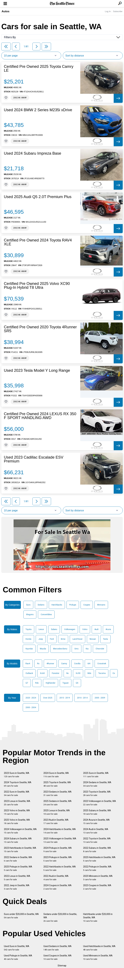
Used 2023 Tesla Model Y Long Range (37, 370)
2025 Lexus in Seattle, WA (56, 812)
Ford (52, 639)
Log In (108, 11)
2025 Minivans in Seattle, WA (98, 878)
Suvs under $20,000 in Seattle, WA (21, 916)
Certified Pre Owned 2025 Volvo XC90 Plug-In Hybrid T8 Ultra (37, 285)
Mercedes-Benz (60, 649)
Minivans (101, 605)
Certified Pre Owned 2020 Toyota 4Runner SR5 (40, 329)
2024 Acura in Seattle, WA (96, 822)
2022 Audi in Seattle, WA (55, 878)
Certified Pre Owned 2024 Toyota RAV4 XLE (38, 242)
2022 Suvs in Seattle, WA (16, 793)
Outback (29, 673)
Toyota (28, 629)
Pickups (72, 605)
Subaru (54, 629)
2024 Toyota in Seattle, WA (17, 784)
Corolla (77, 663)
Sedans (41, 605)
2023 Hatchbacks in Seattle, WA (20, 850)
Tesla (105, 639)
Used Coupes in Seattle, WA (57, 957)
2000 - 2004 (31, 707)
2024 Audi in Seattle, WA (95, 831)
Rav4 (28, 663)
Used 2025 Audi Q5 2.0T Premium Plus (37, 197)
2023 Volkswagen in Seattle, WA (99, 803)
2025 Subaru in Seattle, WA (97, 812)
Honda (28, 639)
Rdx (37, 683)
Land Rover (77, 639)
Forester (55, 673)
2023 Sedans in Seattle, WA (57, 793)
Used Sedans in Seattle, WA (57, 948)
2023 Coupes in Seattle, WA (97, 887)
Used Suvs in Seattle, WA (16, 948)
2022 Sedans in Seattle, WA (18, 859)
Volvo (84, 629)
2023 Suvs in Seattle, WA (16, 775)
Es (114, 673)
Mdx (89, 673)
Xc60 (42, 673)
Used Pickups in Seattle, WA (18, 957)
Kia (87, 649)
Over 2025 (47, 698)
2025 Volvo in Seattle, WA (17, 822)
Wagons (30, 614)
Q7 (27, 683)
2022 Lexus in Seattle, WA (17, 878)
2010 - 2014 (82, 698)
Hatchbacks (57, 605)
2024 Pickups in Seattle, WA (57, 850)
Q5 (77, 683)
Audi (96, 629)
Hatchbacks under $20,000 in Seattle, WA (98, 917)
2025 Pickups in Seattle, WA (18, 868)
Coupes (86, 605)
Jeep (40, 639)
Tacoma (102, 673)
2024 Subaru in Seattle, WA (18, 840)
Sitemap (62, 965)
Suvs (28, 605)
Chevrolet (100, 649)
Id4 (89, 663)
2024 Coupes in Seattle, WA (57, 887)
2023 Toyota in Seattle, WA (97, 793)
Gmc (76, 649)
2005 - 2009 (100, 698)
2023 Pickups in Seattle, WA (57, 859)
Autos (5, 11)
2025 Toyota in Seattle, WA (57, 784)
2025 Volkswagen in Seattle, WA (59, 840)
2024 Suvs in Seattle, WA (56, 775)
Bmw (63, 639)
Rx (38, 663)
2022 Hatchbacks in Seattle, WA (59, 868)
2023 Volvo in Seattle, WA (17, 812)
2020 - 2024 (31, 698)
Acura (108, 629)
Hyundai (29, 649)
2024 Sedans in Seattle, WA (97, 784)
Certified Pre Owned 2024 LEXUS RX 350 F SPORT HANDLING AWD (40, 416)
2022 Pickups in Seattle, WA (97, 868)
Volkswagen (69, 629)
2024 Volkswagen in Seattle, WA (20, 831)
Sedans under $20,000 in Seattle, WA (60, 917)
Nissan (93, 639)
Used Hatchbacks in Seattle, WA (99, 948)
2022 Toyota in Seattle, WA (97, 840)
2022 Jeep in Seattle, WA (16, 887)
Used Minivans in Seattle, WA (98, 957)
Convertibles (46, 614)
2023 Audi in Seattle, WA (55, 822)
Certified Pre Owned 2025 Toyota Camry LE (38, 68)
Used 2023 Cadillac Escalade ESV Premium (33, 459)
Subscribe (117, 11)
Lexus (41, 629)
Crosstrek (101, 663)
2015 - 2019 (64, 698)
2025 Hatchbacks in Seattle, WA (99, 859)
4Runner (50, 663)
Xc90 (78, 673)
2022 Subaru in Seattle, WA (97, 850)
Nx (67, 673)
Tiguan (65, 683)
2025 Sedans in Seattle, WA (57, 803)
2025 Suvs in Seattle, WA (95, 775)
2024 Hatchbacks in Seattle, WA (59, 831)
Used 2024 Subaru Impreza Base (32, 153)
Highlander (50, 683)
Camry (64, 663)
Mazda (43, 649)
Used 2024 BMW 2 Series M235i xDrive (38, 110)
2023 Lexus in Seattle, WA (17, 803)
